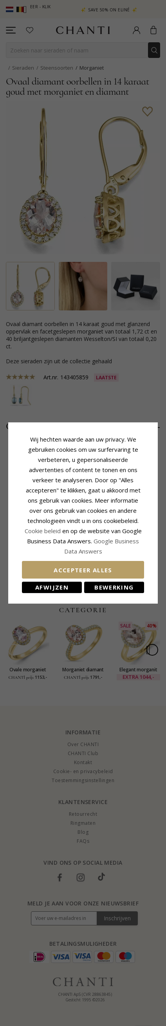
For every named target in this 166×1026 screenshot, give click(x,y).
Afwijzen (52, 587)
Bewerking (114, 587)
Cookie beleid (43, 531)
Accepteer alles (83, 570)
